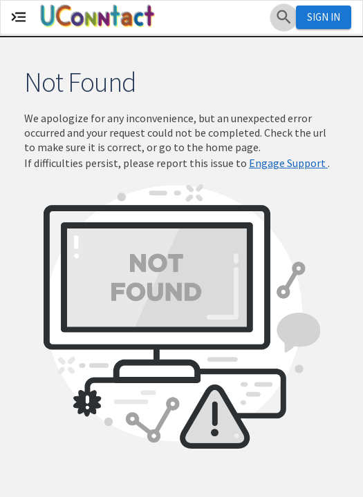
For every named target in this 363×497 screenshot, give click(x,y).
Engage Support (288, 163)
